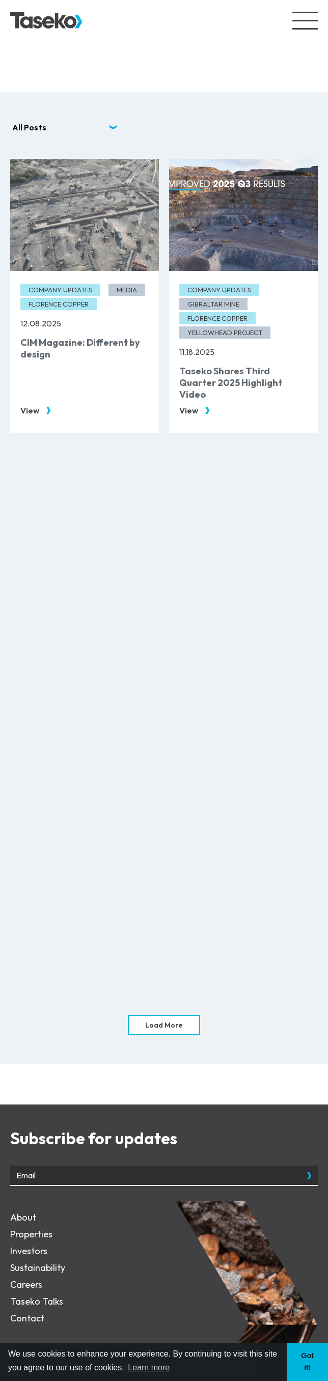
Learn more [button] (149, 1367)
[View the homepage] (46, 20)
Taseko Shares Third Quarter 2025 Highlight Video (230, 382)
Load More (164, 1025)
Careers (26, 1284)
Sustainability (37, 1268)
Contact (27, 1318)
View (29, 410)
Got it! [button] (307, 1361)
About (23, 1217)
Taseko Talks (36, 1301)
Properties (31, 1234)
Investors (28, 1251)
